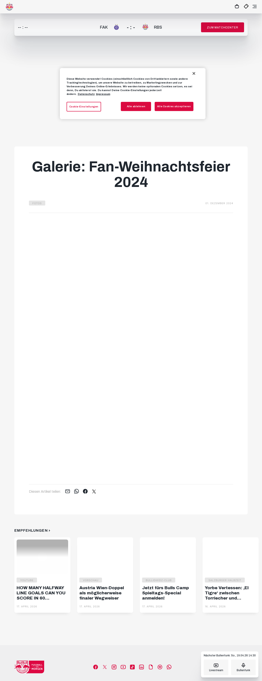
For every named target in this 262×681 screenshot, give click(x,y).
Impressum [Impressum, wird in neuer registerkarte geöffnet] (103, 94)
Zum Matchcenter (222, 27)
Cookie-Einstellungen (83, 106)
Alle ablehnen (136, 106)
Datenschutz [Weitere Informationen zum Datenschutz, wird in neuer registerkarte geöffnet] (86, 94)
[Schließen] (194, 73)
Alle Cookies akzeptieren (174, 106)
